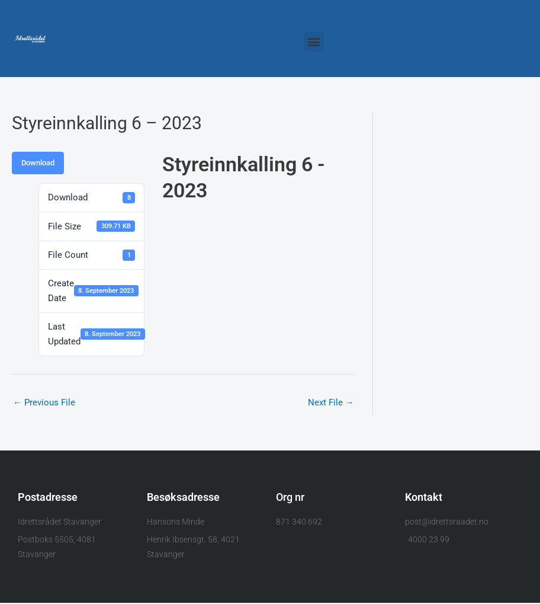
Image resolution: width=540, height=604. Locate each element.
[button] (314, 42)
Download (37, 162)
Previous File (44, 402)
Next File (330, 402)
